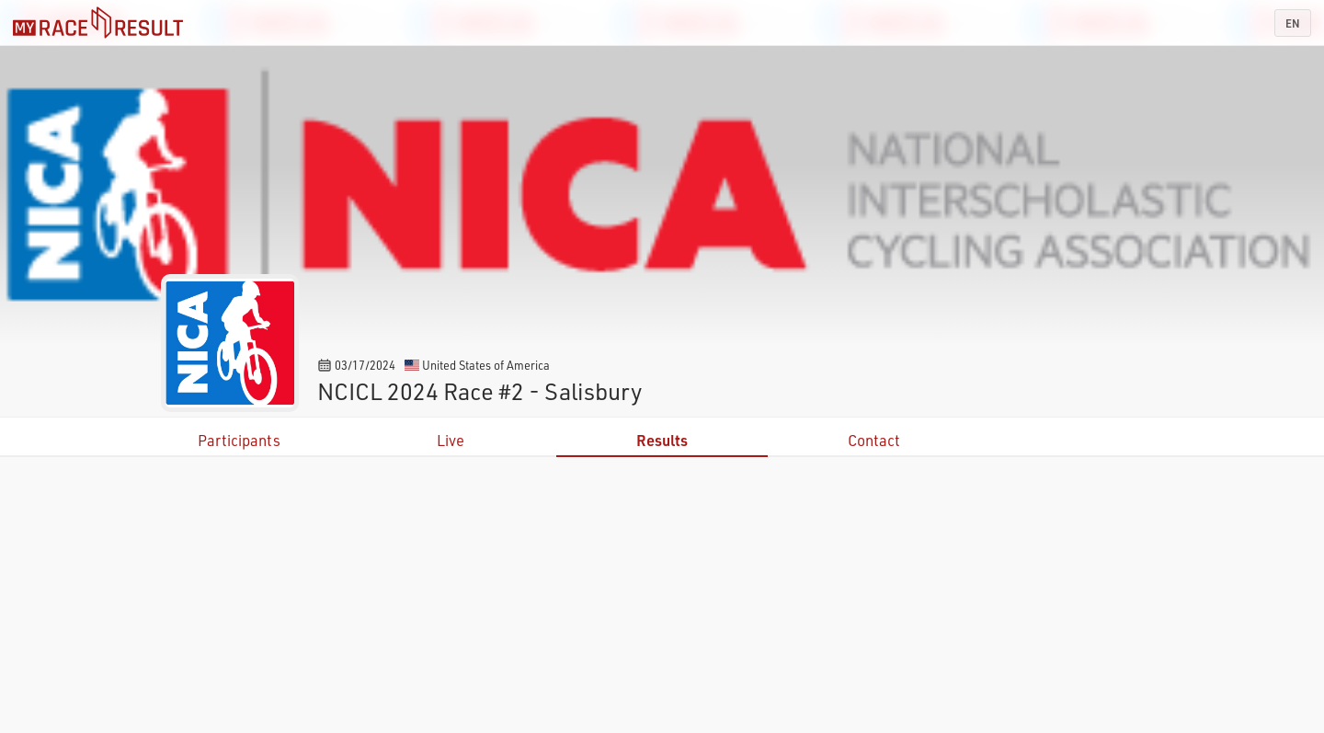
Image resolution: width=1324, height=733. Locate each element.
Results (662, 440)
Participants (239, 440)
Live (450, 440)
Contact (874, 440)
